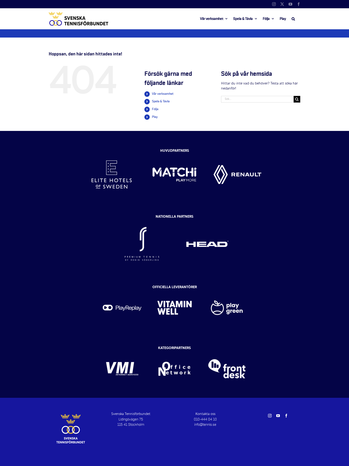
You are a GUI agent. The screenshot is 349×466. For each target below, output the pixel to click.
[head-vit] (207, 217)
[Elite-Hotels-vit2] (111, 149)
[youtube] (278, 415)
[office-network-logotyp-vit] (174, 349)
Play (155, 117)
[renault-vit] (237, 149)
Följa (155, 109)
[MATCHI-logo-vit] (174, 149)
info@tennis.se (205, 424)
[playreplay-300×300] (122, 288)
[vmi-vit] (122, 349)
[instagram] (270, 415)
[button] (293, 18)
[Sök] (297, 99)
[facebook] (286, 415)
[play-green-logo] (227, 288)
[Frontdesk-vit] (227, 349)
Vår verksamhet (162, 93)
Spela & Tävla (161, 101)
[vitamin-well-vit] (174, 288)
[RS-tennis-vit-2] (142, 217)
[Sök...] (257, 99)
